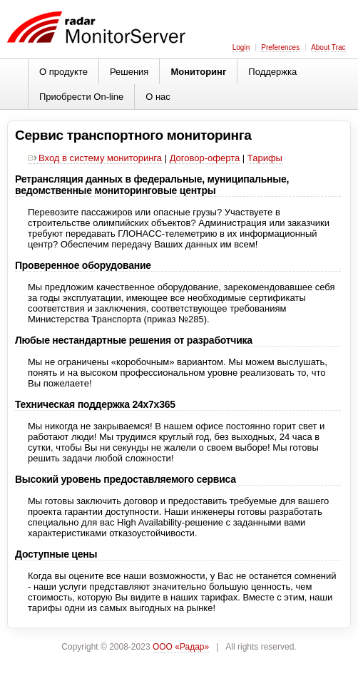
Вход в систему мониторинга (95, 158)
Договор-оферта (205, 158)
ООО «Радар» (181, 647)
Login (241, 47)
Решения (129, 71)
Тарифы (264, 158)
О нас (157, 96)
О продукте (63, 71)
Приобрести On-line (81, 96)
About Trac (328, 47)
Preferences (280, 47)
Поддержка (272, 71)
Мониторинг (198, 71)
